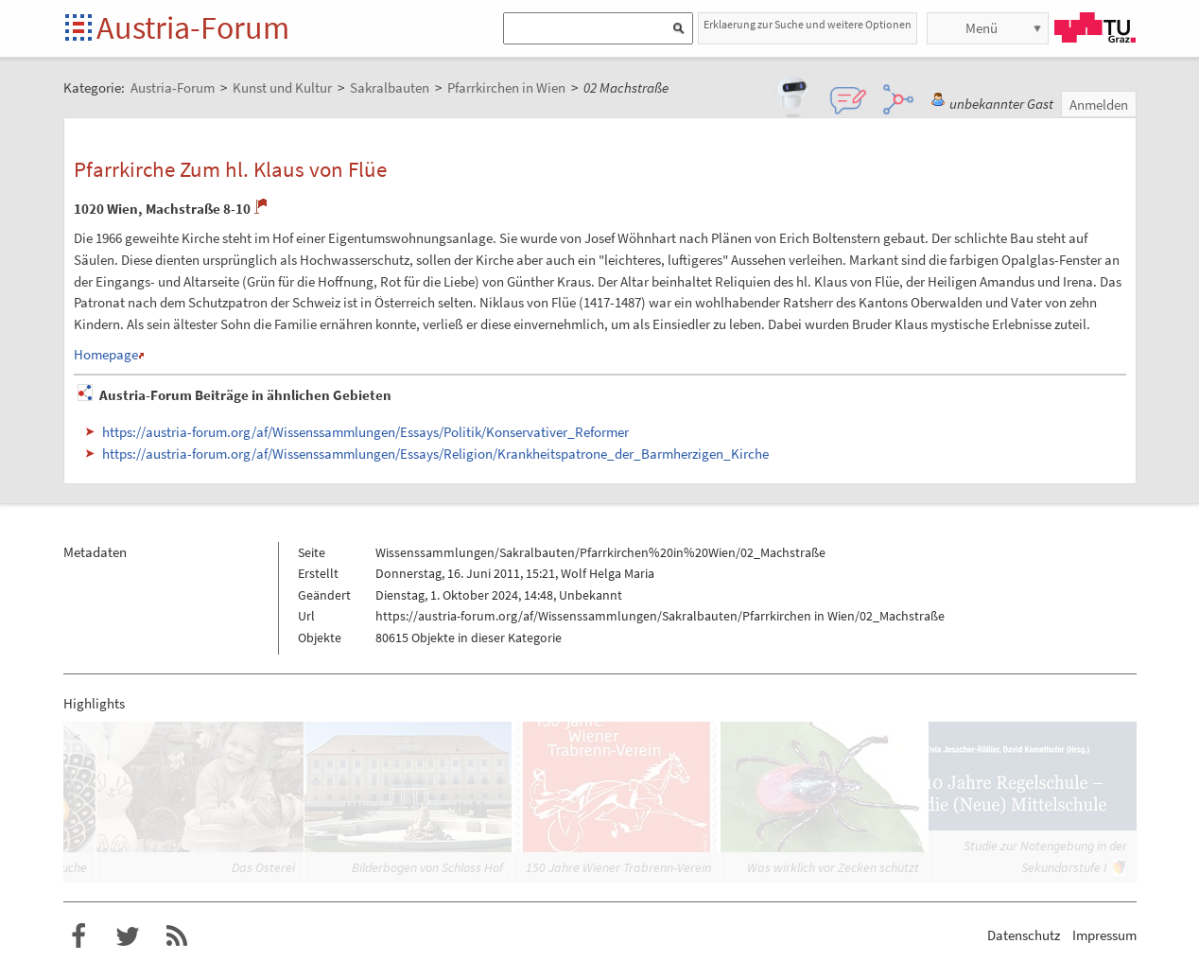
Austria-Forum (192, 27)
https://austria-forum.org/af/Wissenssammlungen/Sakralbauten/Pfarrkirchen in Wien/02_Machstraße (660, 615)
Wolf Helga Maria (607, 573)
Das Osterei (263, 867)
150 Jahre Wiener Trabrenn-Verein (618, 867)
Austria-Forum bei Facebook (78, 936)
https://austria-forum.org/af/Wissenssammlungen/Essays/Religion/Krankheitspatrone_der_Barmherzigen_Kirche (435, 454)
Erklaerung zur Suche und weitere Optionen (808, 24)
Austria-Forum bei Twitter (128, 936)
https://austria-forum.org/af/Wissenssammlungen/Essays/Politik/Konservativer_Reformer (365, 432)
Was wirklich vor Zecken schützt (833, 867)
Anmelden (1098, 105)
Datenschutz (1023, 935)
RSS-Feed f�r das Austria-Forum (177, 936)
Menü (981, 28)
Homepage (106, 354)
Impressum (1104, 935)
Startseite (79, 28)
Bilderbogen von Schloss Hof (427, 867)
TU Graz (1095, 27)
